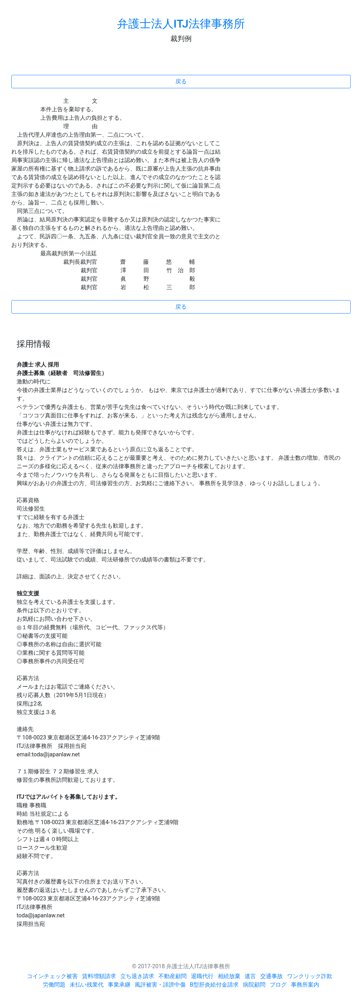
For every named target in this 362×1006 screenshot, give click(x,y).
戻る (181, 81)
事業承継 (119, 984)
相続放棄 (229, 976)
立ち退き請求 (137, 976)
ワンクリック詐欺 (309, 976)
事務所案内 (305, 984)
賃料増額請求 (99, 976)
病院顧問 (254, 984)
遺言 (250, 976)
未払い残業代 (87, 984)
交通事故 (271, 976)
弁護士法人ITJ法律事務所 (181, 23)
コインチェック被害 (52, 976)
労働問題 (54, 984)
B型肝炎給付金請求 (214, 984)
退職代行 (202, 976)
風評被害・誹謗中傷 (160, 984)
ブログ (278, 984)
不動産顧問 (172, 976)
